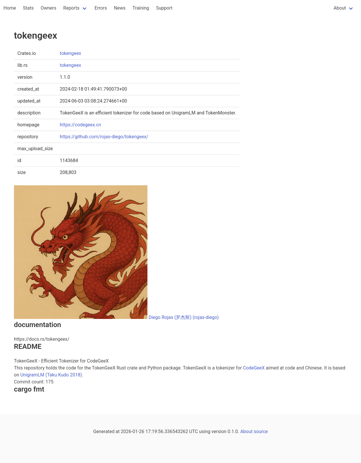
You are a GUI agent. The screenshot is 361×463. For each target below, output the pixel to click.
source (261, 431)
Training (141, 8)
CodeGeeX (254, 368)
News (119, 8)
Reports (71, 8)
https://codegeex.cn (80, 125)
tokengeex (70, 53)
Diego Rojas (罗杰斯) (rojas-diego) (184, 317)
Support (164, 8)
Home (9, 8)
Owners (48, 8)
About (339, 8)
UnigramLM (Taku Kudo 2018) (51, 375)
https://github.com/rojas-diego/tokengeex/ (104, 136)
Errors (101, 8)
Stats (28, 8)
